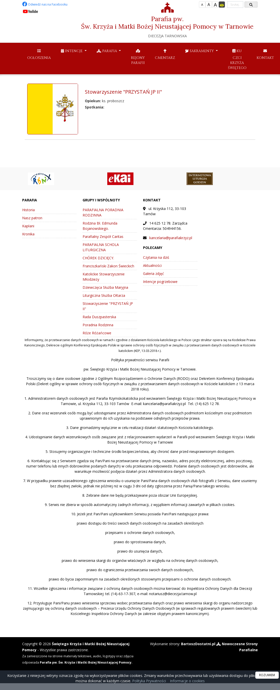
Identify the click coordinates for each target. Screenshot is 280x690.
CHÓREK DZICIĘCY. (98, 258)
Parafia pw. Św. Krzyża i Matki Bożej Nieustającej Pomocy (167, 20)
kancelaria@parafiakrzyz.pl (170, 237)
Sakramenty (200, 51)
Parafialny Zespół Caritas (103, 236)
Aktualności (152, 265)
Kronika (28, 234)
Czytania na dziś (156, 257)
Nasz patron (32, 217)
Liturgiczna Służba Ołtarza (104, 295)
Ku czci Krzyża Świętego (237, 59)
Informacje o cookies (187, 680)
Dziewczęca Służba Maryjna (105, 287)
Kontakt (265, 54)
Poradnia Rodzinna (98, 324)
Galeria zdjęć (153, 273)
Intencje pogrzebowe (160, 281)
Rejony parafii (138, 57)
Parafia (107, 51)
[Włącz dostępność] (222, 4)
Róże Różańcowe (97, 333)
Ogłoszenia (39, 54)
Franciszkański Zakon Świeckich (108, 266)
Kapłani (28, 226)
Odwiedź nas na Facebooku (44, 4)
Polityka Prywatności (148, 680)
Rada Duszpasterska (99, 316)
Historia (28, 209)
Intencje (72, 51)
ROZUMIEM (267, 675)
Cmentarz (165, 54)
